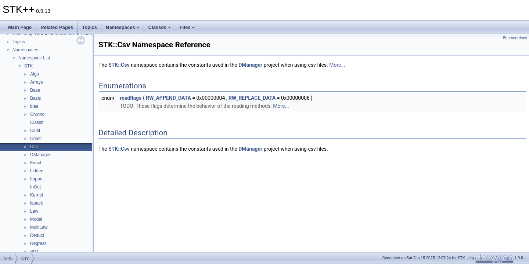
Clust (35, 130)
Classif (36, 122)
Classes (159, 27)
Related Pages (56, 27)
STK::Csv (119, 65)
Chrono (37, 114)
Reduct (37, 235)
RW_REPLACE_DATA (252, 98)
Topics (89, 27)
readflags (130, 98)
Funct (35, 162)
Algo (34, 74)
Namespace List (34, 57)
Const (36, 138)
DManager (40, 154)
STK (28, 66)
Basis (35, 98)
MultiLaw (38, 227)
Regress (38, 243)
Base (35, 90)
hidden (36, 170)
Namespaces (123, 27)
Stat (34, 251)
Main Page (20, 27)
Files (187, 27)
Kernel (36, 195)
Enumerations (515, 38)
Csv (34, 146)
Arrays (36, 82)
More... (337, 65)
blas (34, 106)
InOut (35, 187)
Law (34, 211)
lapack (36, 203)
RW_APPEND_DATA (168, 98)
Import (36, 179)
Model (36, 219)
